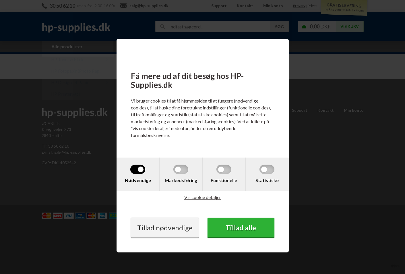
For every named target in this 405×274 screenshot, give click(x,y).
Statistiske (267, 180)
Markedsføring (181, 180)
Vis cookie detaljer (202, 197)
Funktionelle (224, 180)
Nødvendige (138, 180)
